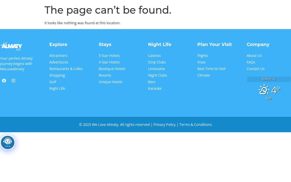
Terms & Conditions (195, 124)
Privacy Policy (165, 124)
